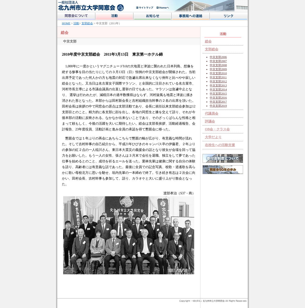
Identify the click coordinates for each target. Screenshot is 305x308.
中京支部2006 (218, 57)
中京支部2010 (218, 73)
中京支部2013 (218, 85)
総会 (208, 41)
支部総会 (87, 23)
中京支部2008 (218, 65)
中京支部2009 (218, 69)
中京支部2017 (218, 101)
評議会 (210, 121)
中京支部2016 (218, 97)
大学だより (213, 137)
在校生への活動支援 (220, 145)
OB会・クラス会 (217, 129)
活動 (76, 23)
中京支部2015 (218, 93)
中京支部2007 (218, 61)
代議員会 (211, 113)
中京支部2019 (218, 105)
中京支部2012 (218, 81)
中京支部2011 (218, 77)
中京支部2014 (218, 89)
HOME (66, 23)
